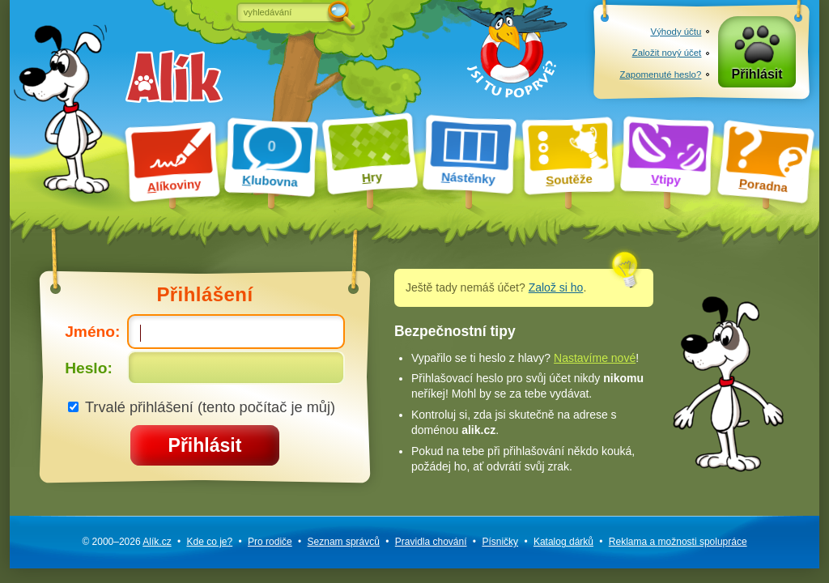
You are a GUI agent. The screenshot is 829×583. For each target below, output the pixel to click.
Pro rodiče (270, 541)
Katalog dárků (563, 541)
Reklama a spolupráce (678, 541)
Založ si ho (556, 287)
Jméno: (205, 331)
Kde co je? (209, 541)
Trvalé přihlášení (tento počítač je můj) (201, 406)
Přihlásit (757, 74)
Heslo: (205, 368)
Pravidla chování (431, 541)
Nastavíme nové (595, 357)
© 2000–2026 (126, 541)
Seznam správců (344, 541)
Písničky (500, 541)
